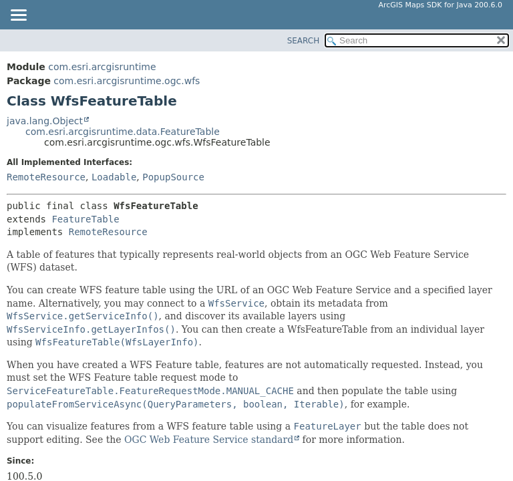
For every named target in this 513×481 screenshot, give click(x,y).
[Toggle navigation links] (18, 16)
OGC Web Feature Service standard (208, 439)
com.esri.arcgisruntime (102, 66)
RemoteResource (46, 177)
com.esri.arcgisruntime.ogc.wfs (126, 80)
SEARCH (303, 40)
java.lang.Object (45, 121)
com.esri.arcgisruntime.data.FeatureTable (122, 131)
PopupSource (173, 177)
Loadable (114, 177)
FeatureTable (85, 219)
